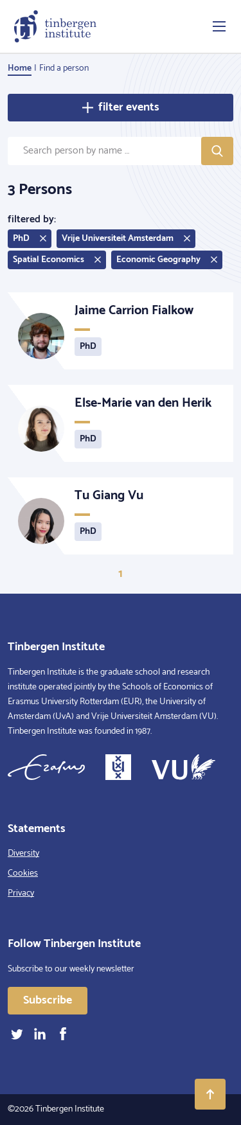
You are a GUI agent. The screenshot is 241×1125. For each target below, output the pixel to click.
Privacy (21, 893)
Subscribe (47, 1000)
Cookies (23, 873)
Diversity (23, 853)
